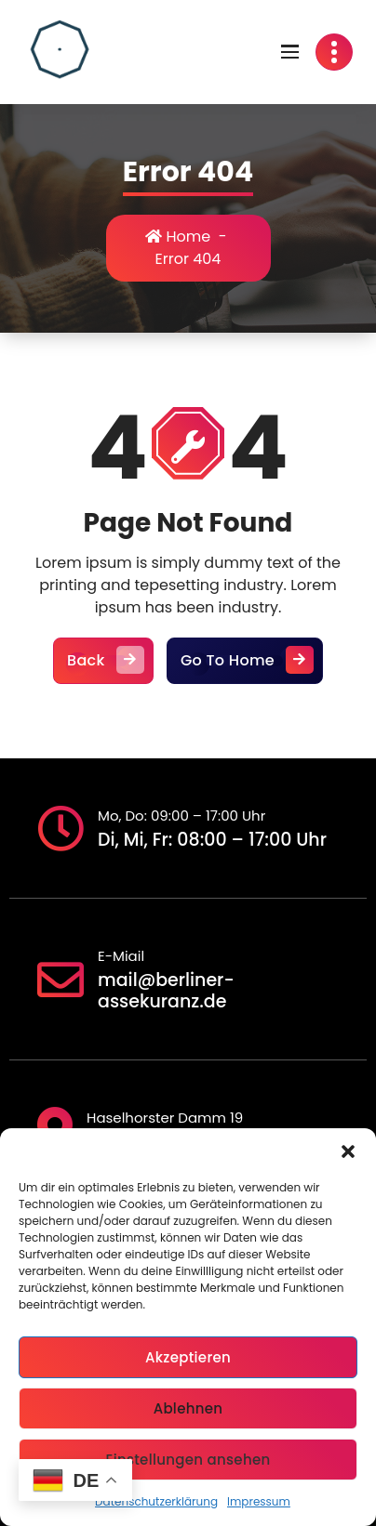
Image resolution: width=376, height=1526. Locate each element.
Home (177, 236)
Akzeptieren (188, 1357)
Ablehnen (188, 1408)
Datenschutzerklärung (156, 1501)
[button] (348, 1151)
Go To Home (245, 660)
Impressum (258, 1501)
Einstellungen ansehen (187, 1459)
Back (103, 660)
